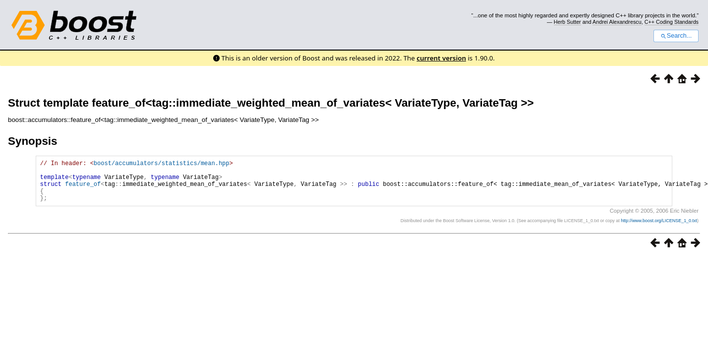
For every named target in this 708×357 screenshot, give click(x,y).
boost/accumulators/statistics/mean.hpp (162, 164)
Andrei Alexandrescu (617, 22)
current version (441, 58)
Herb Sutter (567, 22)
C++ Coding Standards (672, 22)
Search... (676, 35)
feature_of (83, 189)
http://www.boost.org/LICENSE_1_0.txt (659, 229)
